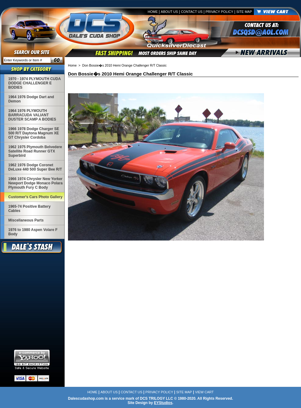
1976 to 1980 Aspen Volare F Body (33, 232)
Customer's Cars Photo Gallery (35, 197)
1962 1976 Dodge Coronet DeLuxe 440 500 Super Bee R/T (35, 167)
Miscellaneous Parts (25, 220)
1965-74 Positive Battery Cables (29, 208)
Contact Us (192, 11)
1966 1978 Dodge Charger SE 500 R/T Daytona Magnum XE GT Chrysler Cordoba (33, 133)
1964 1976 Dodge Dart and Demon (31, 99)
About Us (169, 11)
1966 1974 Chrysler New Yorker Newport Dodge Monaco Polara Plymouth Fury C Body (35, 183)
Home (153, 11)
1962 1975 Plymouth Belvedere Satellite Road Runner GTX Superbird (35, 151)
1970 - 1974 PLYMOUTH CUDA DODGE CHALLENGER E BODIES (34, 83)
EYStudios (163, 403)
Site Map (244, 11)
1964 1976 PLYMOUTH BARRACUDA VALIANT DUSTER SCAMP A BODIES (32, 115)
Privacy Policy (219, 11)
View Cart (204, 392)
